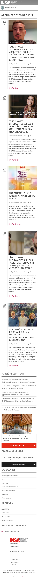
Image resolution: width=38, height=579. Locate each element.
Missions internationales (10, 487)
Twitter (14, 554)
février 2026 (6, 516)
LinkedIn (21, 554)
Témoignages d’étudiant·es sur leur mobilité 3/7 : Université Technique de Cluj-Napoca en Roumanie (21, 262)
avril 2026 (5, 509)
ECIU (3, 479)
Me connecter (25, 577)
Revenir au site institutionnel (19, 543)
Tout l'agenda (18, 464)
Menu (35, 7)
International (11, 8)
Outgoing (5, 494)
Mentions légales (15, 559)
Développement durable (10, 475)
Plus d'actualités (18, 446)
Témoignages (6, 498)
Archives (13, 564)
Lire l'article (13, 88)
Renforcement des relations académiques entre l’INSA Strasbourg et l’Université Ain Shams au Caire (18, 400)
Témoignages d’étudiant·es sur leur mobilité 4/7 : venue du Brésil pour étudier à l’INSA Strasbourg (21, 126)
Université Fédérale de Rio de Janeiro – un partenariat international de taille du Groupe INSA (22, 334)
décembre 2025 (7, 520)
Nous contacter (15, 562)
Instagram (24, 554)
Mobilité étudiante (8, 490)
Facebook (11, 554)
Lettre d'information (12, 531)
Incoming (5, 483)
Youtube (18, 554)
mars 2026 (5, 513)
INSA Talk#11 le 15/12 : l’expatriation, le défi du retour (22, 196)
